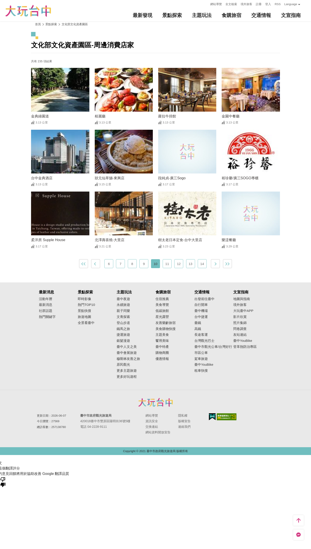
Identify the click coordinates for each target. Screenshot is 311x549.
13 (190, 264)
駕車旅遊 (201, 359)
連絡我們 (184, 426)
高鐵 (197, 329)
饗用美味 (162, 340)
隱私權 (182, 415)
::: (205, 3)
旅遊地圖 (84, 317)
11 (167, 264)
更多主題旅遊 (127, 370)
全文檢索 (231, 4)
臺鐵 (197, 323)
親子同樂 (123, 311)
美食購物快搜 (166, 329)
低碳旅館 (162, 311)
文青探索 (123, 317)
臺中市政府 (155, 402)
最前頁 (83, 263)
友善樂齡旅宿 (166, 323)
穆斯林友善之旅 (128, 359)
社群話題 (45, 311)
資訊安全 (151, 421)
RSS (278, 4)
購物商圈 (162, 353)
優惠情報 (162, 359)
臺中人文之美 (127, 347)
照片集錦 (240, 323)
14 (202, 264)
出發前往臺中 (204, 299)
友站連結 (240, 334)
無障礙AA (227, 416)
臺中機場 (201, 311)
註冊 (259, 4)
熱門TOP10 (86, 305)
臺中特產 (162, 347)
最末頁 (227, 263)
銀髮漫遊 (123, 340)
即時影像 (84, 299)
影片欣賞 (240, 317)
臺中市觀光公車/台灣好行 (213, 347)
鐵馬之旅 (123, 329)
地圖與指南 (241, 299)
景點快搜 (84, 311)
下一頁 (215, 263)
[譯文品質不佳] (3, 481)
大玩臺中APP (243, 311)
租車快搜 (201, 370)
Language (290, 4)
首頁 (38, 24)
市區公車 (201, 353)
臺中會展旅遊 (127, 353)
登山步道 (123, 323)
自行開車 (201, 305)
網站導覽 (216, 4)
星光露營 (162, 317)
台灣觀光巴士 (204, 340)
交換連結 (151, 426)
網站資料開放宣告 (157, 432)
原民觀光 (123, 364)
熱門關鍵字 (47, 317)
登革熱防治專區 (245, 347)
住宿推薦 (162, 299)
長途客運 (201, 334)
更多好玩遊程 (127, 376)
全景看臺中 (86, 323)
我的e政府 (212, 416)
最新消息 (45, 305)
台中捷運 (201, 317)
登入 (268, 4)
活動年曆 (45, 299)
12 (179, 264)
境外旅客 (246, 4)
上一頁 (95, 263)
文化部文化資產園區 (75, 24)
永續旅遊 (123, 305)
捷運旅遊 (123, 334)
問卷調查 (240, 329)
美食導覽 (162, 305)
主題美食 (162, 334)
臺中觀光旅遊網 (28, 11)
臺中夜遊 (123, 299)
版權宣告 (184, 421)
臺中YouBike (203, 364)
